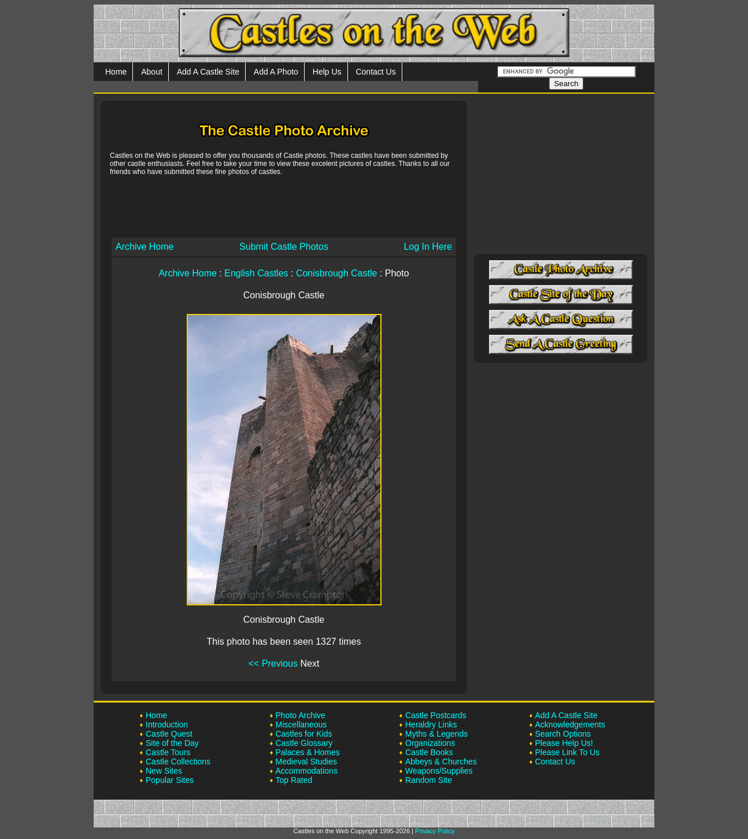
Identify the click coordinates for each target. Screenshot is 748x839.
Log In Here (427, 247)
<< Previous (273, 663)
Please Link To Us (567, 752)
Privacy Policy (434, 830)
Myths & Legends (436, 733)
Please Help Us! (564, 743)
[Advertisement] (284, 206)
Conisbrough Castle (336, 273)
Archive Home (144, 247)
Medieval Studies (307, 761)
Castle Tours (168, 752)
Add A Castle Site (208, 71)
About (151, 71)
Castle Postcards (435, 715)
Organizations (430, 743)
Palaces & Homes (308, 752)
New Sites (164, 770)
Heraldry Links (431, 724)
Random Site (428, 780)
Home (116, 71)
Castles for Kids (304, 733)
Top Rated (294, 780)
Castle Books (429, 752)
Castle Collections (178, 761)
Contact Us (375, 71)
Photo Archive (300, 715)
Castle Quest (169, 733)
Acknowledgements (570, 724)
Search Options (563, 733)
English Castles (256, 273)
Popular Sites (170, 780)
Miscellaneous (301, 724)
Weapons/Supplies (438, 770)
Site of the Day (172, 743)
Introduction (167, 724)
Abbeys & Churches (441, 761)
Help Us (327, 71)
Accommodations (307, 770)
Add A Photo (276, 71)
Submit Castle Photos (283, 247)
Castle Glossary (304, 743)
